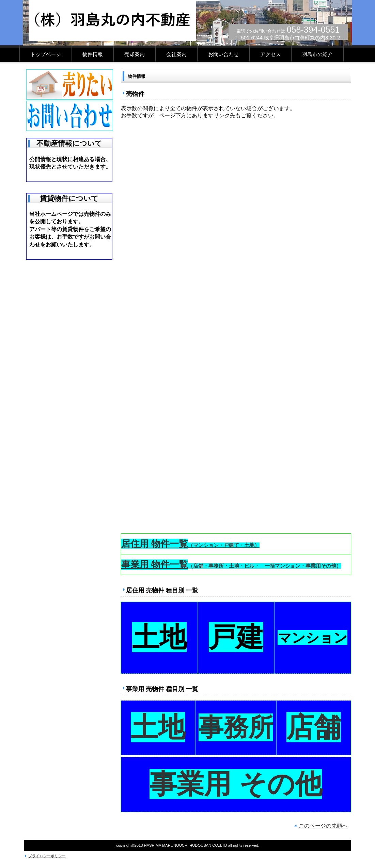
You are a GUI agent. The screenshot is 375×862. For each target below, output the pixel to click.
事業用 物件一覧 (154, 564)
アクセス (270, 54)
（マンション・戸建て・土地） (224, 545)
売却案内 (134, 54)
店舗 (313, 727)
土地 (159, 637)
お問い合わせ (223, 54)
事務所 (236, 727)
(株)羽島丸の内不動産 (112, 20)
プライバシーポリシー (47, 856)
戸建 (236, 637)
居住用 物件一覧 (154, 544)
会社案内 (176, 54)
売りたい (69, 84)
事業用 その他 (236, 784)
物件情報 (92, 54)
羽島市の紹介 (317, 54)
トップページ (45, 54)
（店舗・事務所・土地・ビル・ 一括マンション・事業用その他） (264, 566)
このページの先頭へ (323, 826)
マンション (312, 637)
